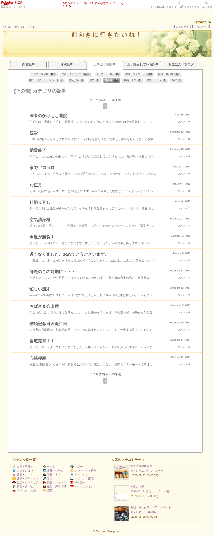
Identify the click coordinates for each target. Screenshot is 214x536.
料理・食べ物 (22, 486)
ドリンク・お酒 (24, 490)
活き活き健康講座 (141, 466)
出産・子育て (22, 466)
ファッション (22, 470)
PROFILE (31, 26)
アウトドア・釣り (83, 470)
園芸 (47, 490)
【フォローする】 (183, 26)
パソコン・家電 (82, 478)
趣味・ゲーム (53, 470)
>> (164, 7)
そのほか (77, 482)
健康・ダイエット (16, 6)
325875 (201, 22)
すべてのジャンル (83, 486)
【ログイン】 (203, 26)
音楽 (47, 478)
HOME (7, 26)
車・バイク (79, 474)
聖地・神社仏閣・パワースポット (150, 507)
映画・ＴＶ (52, 474)
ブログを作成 (191, 7)
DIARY (18, 26)
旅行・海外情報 (54, 486)
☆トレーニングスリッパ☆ (146, 470)
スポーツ (77, 466)
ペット (49, 466)
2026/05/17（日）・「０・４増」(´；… (154, 491)
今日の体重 (137, 486)
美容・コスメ (22, 474)
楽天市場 (207, 7)
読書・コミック (54, 482)
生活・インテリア (25, 482)
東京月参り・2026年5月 (145, 512)
